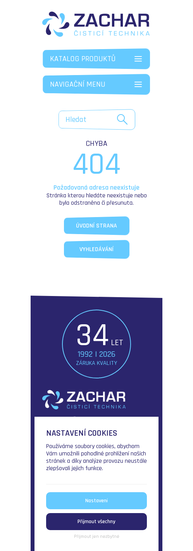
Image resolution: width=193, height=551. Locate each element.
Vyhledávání (96, 249)
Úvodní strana (96, 226)
